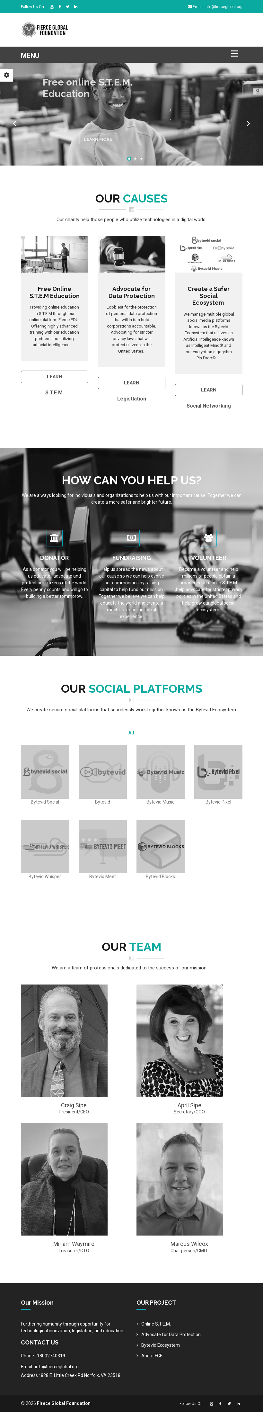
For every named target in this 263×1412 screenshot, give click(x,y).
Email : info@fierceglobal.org (50, 1366)
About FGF (151, 1355)
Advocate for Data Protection (171, 1334)
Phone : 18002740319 (43, 1355)
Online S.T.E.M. (156, 1324)
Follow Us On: (33, 6)
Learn (131, 382)
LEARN (54, 376)
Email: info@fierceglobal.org (215, 6)
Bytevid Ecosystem (160, 1345)
